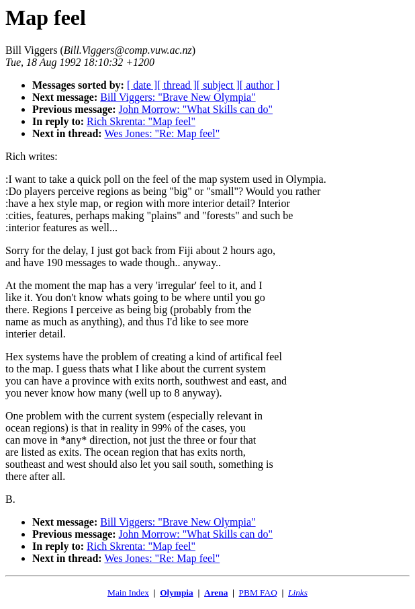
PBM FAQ (258, 592)
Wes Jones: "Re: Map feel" (162, 133)
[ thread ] (177, 85)
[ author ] (260, 85)
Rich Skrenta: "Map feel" (141, 121)
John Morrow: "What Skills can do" (196, 109)
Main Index (128, 592)
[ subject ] (218, 85)
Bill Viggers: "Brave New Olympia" (177, 97)
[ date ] (142, 85)
